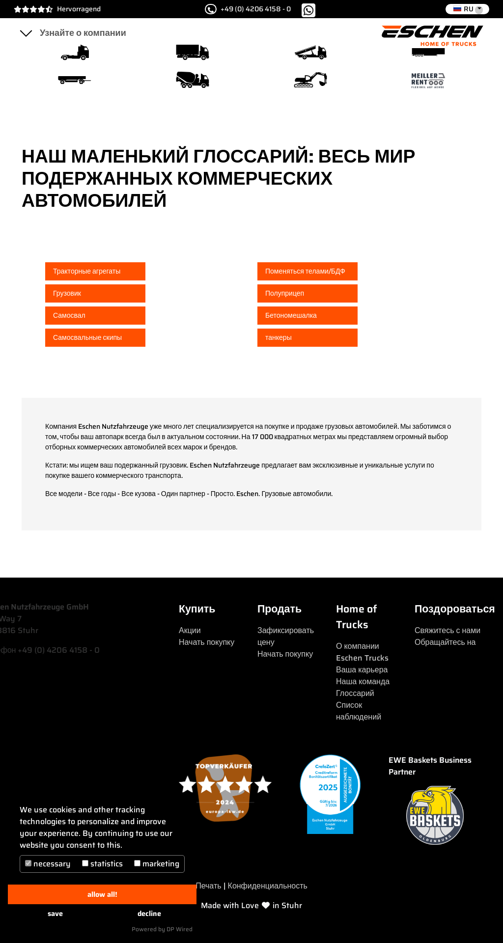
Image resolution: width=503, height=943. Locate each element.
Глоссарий (355, 693)
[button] (467, 9)
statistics (102, 864)
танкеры (278, 337)
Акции (190, 630)
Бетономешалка (291, 315)
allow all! (102, 894)
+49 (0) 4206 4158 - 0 (247, 9)
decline (149, 913)
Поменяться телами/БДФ (305, 271)
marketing (156, 864)
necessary (48, 864)
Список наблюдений (358, 711)
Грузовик (67, 293)
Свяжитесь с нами (447, 630)
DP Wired (180, 929)
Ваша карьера (362, 670)
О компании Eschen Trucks (362, 652)
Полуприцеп (284, 293)
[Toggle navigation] (25, 33)
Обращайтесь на (445, 642)
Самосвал (69, 315)
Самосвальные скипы (87, 337)
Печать (208, 886)
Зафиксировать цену (285, 636)
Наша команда (363, 681)
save (55, 913)
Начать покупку (206, 642)
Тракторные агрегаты (86, 271)
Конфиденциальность (267, 886)
